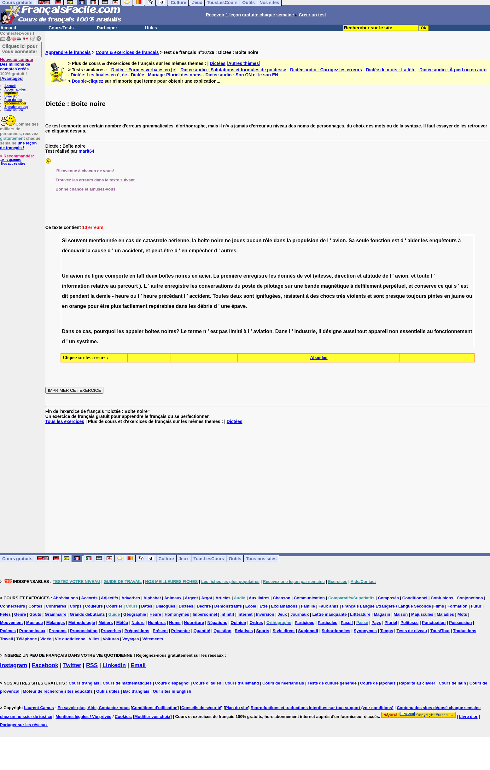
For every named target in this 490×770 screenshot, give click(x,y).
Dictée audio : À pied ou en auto (453, 69)
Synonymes (365, 630)
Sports (262, 630)
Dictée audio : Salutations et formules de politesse (233, 69)
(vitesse (322, 276)
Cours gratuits (17, 558)
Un (65, 276)
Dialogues (165, 606)
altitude (372, 276)
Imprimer (11, 93)
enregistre (255, 276)
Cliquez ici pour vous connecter (20, 48)
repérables (161, 306)
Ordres (256, 622)
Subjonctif (308, 630)
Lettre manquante (329, 614)
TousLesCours (209, 558)
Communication (309, 598)
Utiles (151, 27)
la (194, 240)
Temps (386, 630)
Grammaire (56, 614)
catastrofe (155, 240)
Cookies (123, 716)
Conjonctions (470, 598)
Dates (146, 606)
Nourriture (194, 622)
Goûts (35, 614)
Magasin (382, 614)
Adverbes (130, 598)
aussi (349, 331)
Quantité (202, 630)
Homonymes (177, 614)
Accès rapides (15, 89)
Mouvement (11, 622)
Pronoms (58, 630)
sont (248, 296)
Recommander (15, 103)
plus (116, 306)
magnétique (335, 286)
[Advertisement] (268, 483)
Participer (107, 27)
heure (122, 296)
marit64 (86, 151)
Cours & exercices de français (127, 52)
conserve (425, 286)
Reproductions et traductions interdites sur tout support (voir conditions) (322, 707)
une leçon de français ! (18, 145)
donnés (286, 276)
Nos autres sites (13, 163)
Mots (462, 614)
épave (238, 306)
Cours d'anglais (84, 683)
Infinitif (227, 614)
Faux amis (328, 606)
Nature (137, 622)
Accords (89, 598)
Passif (347, 622)
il (319, 331)
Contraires (56, 606)
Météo (122, 622)
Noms (174, 622)
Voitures (111, 639)
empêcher (201, 250)
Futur (476, 606)
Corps (76, 606)
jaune (458, 296)
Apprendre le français (68, 52)
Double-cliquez (87, 81)
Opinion (238, 622)
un (118, 250)
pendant (79, 296)
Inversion (265, 614)
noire (217, 240)
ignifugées (268, 296)
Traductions (464, 630)
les (424, 240)
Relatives (244, 630)
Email (138, 665)
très (340, 296)
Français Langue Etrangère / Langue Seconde (386, 606)
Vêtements (152, 639)
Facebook (45, 665)
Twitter (72, 665)
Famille (308, 606)
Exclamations (284, 606)
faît (140, 276)
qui (448, 286)
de (139, 240)
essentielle (413, 331)
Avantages (11, 78)
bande (311, 286)
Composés (388, 598)
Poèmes (8, 630)
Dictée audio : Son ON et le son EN (241, 74)
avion (339, 240)
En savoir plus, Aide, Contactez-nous (93, 707)
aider (413, 240)
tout (362, 331)
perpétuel (394, 286)
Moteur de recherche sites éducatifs (58, 691)
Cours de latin (452, 683)
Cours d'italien (207, 683)
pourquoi (105, 331)
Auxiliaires (259, 598)
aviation (262, 331)
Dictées (217, 63)
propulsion (305, 240)
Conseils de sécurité (201, 707)
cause (99, 250)
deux (151, 276)
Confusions (442, 598)
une (298, 286)
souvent (77, 240)
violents (356, 296)
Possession (460, 622)
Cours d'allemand (242, 683)
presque (395, 296)
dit (65, 296)
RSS (92, 665)
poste (248, 286)
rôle (267, 240)
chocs (327, 296)
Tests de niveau (412, 630)
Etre (263, 606)
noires (182, 276)
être (104, 306)
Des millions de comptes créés (16, 64)
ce (441, 286)
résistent (294, 296)
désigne (332, 331)
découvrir (73, 250)
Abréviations (65, 598)
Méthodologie (81, 622)
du (237, 286)
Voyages (130, 639)
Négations (217, 622)
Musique (34, 622)
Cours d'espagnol (172, 683)
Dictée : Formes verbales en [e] (144, 69)
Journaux (299, 614)
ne (228, 240)
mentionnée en (107, 240)
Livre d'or (11, 96)
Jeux (184, 558)
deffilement (368, 286)
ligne (97, 276)
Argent (191, 598)
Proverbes (111, 630)
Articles (222, 598)
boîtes (166, 276)
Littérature (360, 614)
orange (77, 306)
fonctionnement (453, 331)
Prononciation (83, 630)
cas (130, 240)
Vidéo (45, 639)
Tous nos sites (261, 558)
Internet (245, 614)
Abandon (318, 357)
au (113, 286)
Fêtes (5, 614)
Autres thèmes (243, 63)
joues (238, 240)
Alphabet (152, 598)
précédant (170, 296)
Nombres (157, 622)
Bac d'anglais (136, 691)
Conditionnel (414, 598)
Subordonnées (336, 630)
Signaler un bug (16, 107)
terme (195, 331)
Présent (160, 630)
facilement (134, 306)
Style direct (284, 630)
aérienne (178, 240)
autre (157, 286)
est (395, 240)
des (314, 296)
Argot (206, 598)
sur (289, 286)
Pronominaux (32, 630)
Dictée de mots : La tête (390, 69)
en (185, 250)
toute (423, 276)
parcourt (127, 286)
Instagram (13, 665)
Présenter (180, 630)
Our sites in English (172, 691)
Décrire (204, 606)
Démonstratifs (228, 606)
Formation (457, 606)
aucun (254, 240)
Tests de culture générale (332, 683)
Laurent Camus (39, 707)
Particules (327, 622)
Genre (20, 614)
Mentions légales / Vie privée (83, 716)
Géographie (134, 614)
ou (133, 296)
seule (362, 240)
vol (308, 276)
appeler (134, 331)
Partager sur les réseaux (24, 724)
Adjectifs (109, 598)
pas (223, 331)
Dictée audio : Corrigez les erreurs (326, 69)
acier (204, 276)
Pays (376, 622)
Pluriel (391, 622)
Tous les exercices (64, 421)
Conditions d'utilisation (155, 707)
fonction (380, 240)
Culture (166, 558)
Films (438, 606)
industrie (305, 331)
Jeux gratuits (10, 160)
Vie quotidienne (70, 639)
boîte (204, 240)
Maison (401, 614)
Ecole (250, 606)
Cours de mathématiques (127, 683)
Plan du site (13, 100)
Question (222, 630)
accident (132, 250)
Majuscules (422, 614)
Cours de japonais (378, 683)
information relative (85, 286)
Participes (304, 622)
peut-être (162, 250)
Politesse (409, 622)
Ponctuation (434, 622)
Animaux (173, 598)
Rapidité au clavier (417, 683)
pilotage (273, 286)
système (87, 341)
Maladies (445, 614)
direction (345, 276)
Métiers (105, 622)
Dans (68, 331)
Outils (235, 558)
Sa (351, 240)
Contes (35, 606)
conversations (216, 286)
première (231, 276)
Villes (94, 639)
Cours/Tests (61, 27)
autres (228, 250)
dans (279, 240)
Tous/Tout (440, 630)
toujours (416, 296)
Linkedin (114, 665)
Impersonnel (205, 614)
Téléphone (26, 639)
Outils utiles (108, 691)
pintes (435, 296)
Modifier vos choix (152, 716)
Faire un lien (13, 110)
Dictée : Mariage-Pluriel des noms (166, 74)
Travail (6, 639)
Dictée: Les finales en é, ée (99, 74)
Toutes (221, 296)
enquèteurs (443, 240)
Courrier (114, 606)
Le (184, 331)
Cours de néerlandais (283, 683)
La (216, 276)
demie (103, 296)
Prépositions (137, 630)
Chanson (281, 598)
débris (205, 306)
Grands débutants (87, 614)
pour (93, 306)
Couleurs (94, 606)
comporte (116, 276)
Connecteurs (12, 606)
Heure (155, 614)
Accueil (8, 27)
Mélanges (55, 622)
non (393, 331)
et (148, 250)
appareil (378, 331)
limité (235, 331)
